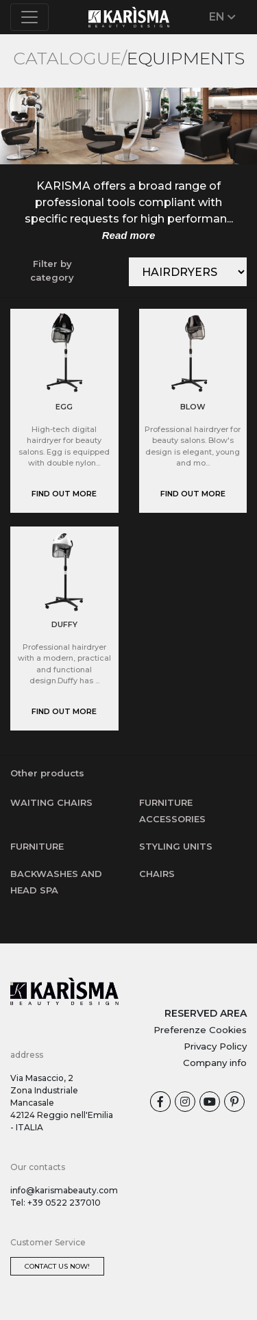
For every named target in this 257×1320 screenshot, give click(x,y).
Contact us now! (57, 1266)
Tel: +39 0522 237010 (55, 1202)
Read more (129, 235)
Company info (215, 1062)
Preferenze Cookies (200, 1029)
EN (222, 16)
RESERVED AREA (205, 1013)
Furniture (37, 846)
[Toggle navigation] (29, 17)
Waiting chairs (51, 802)
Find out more (64, 493)
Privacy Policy (215, 1046)
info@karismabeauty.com (64, 1190)
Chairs (157, 873)
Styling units (175, 846)
